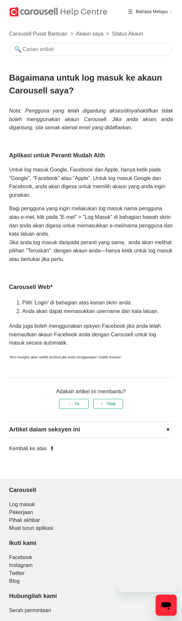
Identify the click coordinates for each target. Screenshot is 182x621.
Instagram (21, 565)
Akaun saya (90, 34)
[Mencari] (91, 49)
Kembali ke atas (31, 448)
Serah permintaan (30, 610)
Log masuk (22, 504)
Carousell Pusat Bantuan (38, 34)
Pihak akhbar (24, 520)
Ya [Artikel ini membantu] (76, 403)
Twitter (17, 573)
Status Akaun (127, 34)
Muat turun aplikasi (31, 528)
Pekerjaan (21, 512)
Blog (14, 581)
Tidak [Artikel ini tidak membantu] (111, 403)
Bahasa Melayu (152, 11)
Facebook (20, 557)
